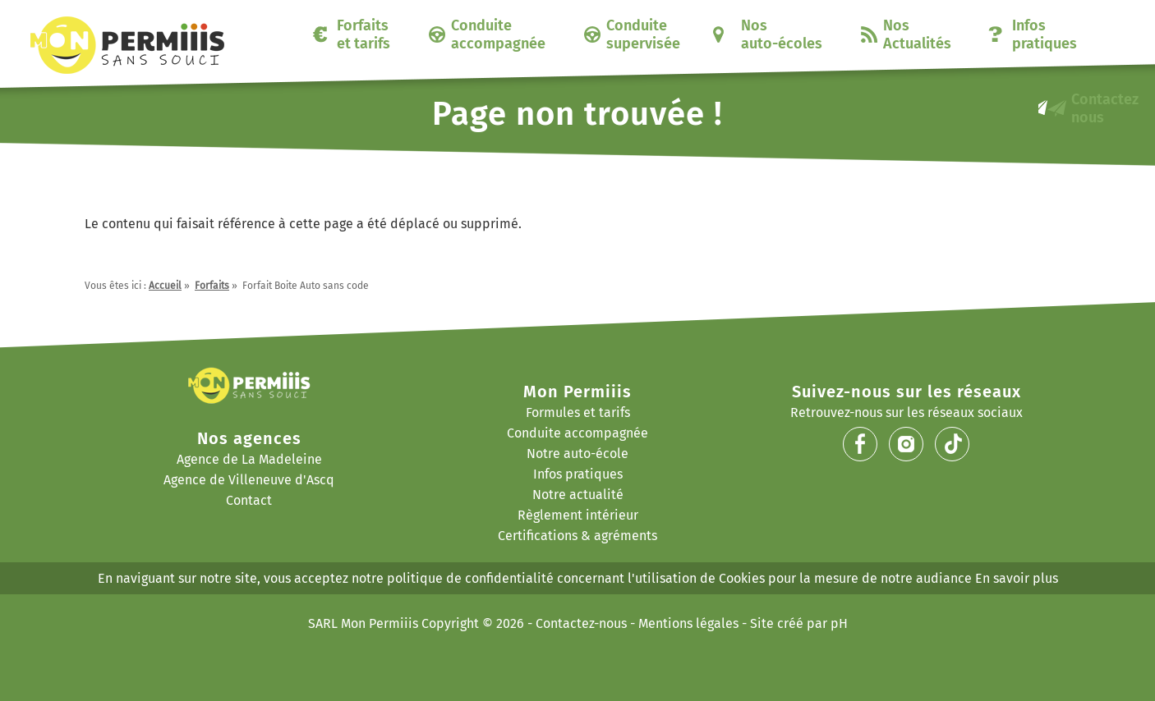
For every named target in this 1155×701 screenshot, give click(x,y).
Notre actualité (578, 494)
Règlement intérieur (578, 515)
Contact (249, 500)
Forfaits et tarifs (363, 34)
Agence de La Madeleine (249, 459)
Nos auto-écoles (781, 34)
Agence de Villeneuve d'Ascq (248, 480)
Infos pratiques (1044, 34)
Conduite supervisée (643, 34)
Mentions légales (688, 623)
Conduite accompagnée (498, 34)
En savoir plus (1016, 578)
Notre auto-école (577, 453)
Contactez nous (1105, 108)
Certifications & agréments (577, 535)
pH (839, 623)
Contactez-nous (581, 623)
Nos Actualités (917, 34)
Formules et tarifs (578, 412)
